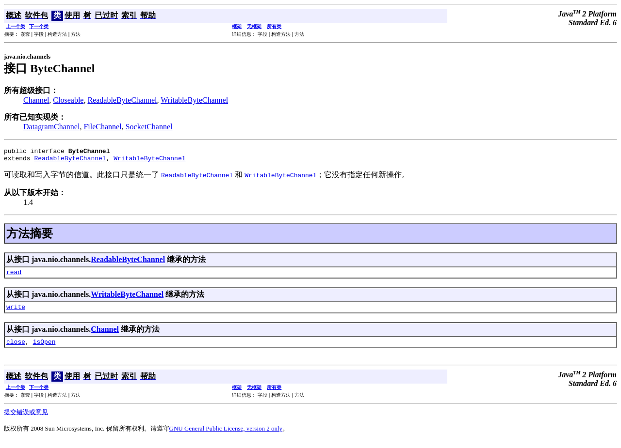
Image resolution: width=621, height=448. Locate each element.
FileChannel (102, 127)
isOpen (44, 348)
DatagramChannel (51, 127)
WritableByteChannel (194, 100)
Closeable (68, 100)
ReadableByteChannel (122, 100)
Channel (36, 100)
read (13, 276)
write (15, 312)
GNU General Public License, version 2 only (226, 435)
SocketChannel (149, 127)
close (15, 348)
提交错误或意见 (26, 419)
